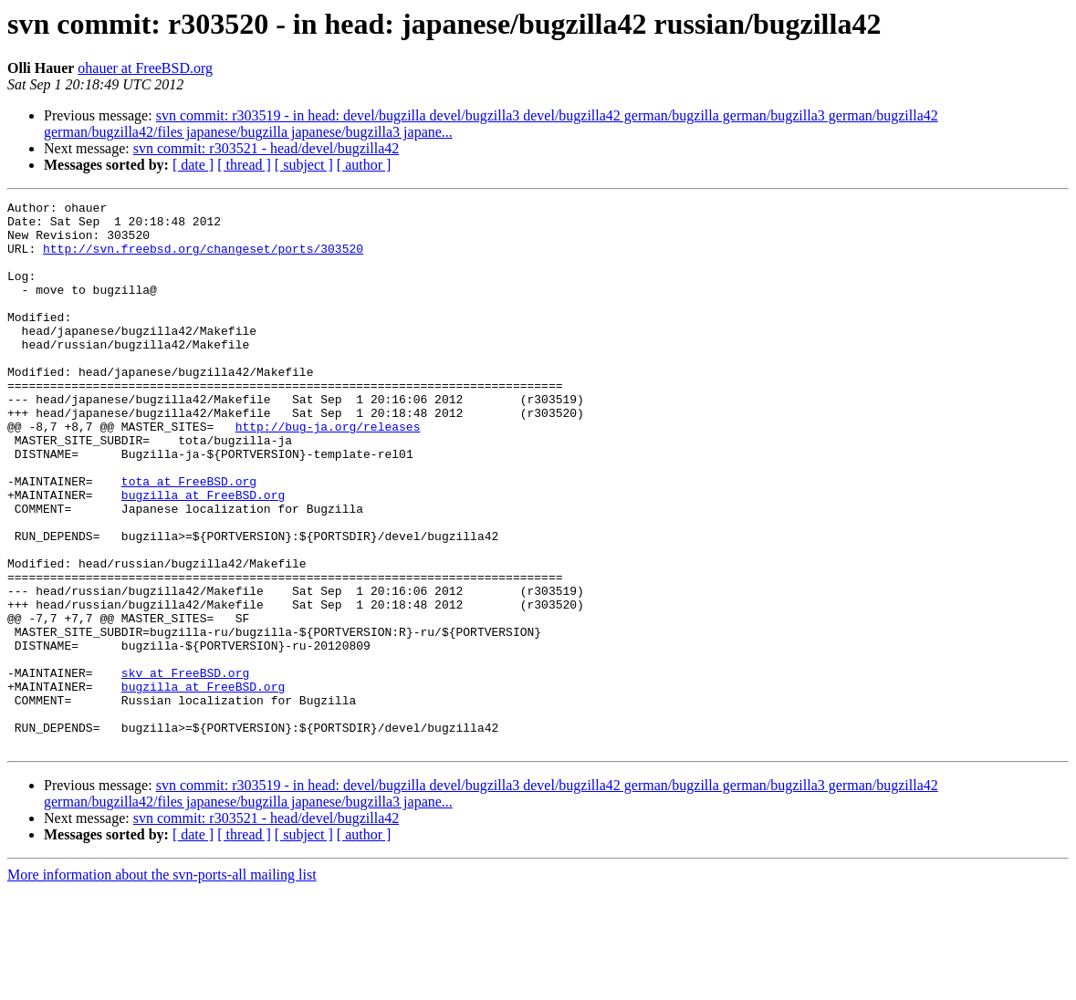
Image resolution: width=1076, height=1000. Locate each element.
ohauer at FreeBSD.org (145, 68)
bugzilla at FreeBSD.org (203, 555)
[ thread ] (244, 164)
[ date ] (193, 164)
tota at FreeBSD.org (188, 538)
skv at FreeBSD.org (185, 768)
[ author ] (364, 164)
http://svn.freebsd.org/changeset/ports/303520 (203, 259)
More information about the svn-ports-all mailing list (162, 984)
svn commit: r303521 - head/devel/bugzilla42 (266, 148)
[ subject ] (304, 164)
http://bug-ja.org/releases (328, 472)
